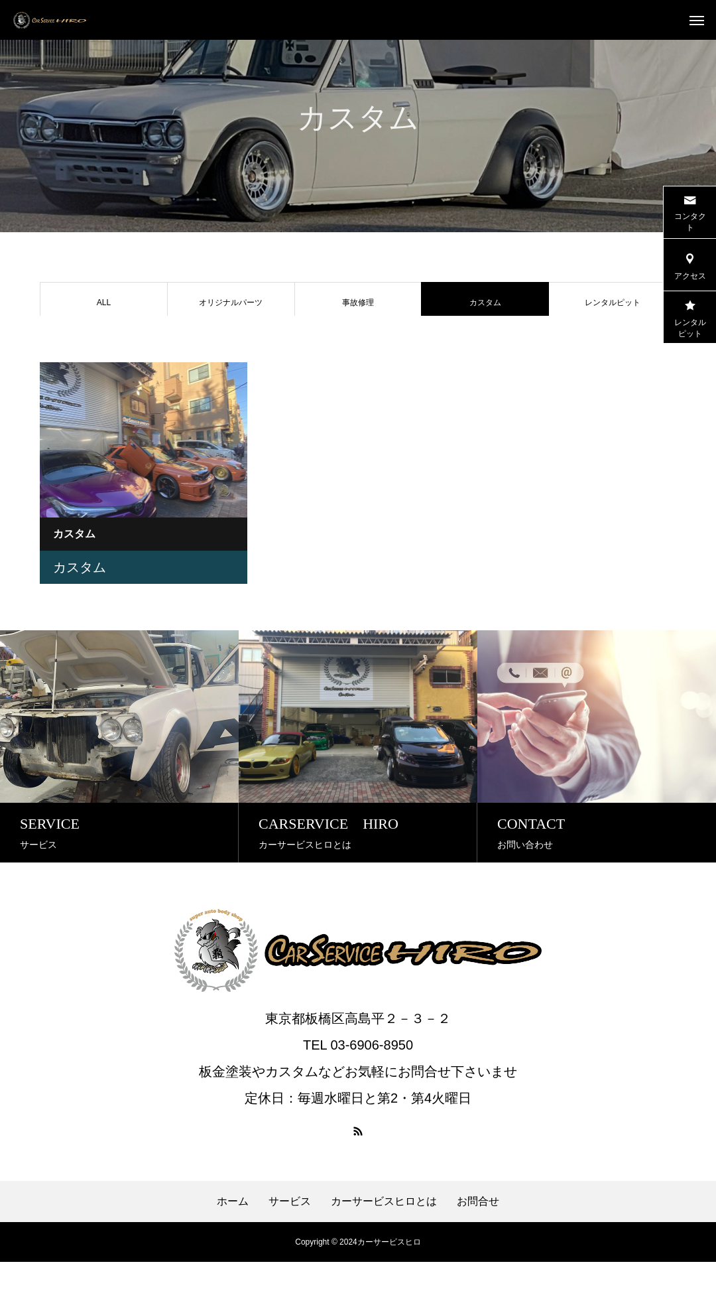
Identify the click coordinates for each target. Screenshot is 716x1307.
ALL (104, 302)
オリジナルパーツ (231, 302)
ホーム (233, 1246)
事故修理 (358, 302)
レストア (231, 341)
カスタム (79, 612)
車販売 (358, 341)
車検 (103, 341)
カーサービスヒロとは (384, 1246)
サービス (289, 1246)
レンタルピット (612, 302)
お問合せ (478, 1246)
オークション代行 (485, 341)
